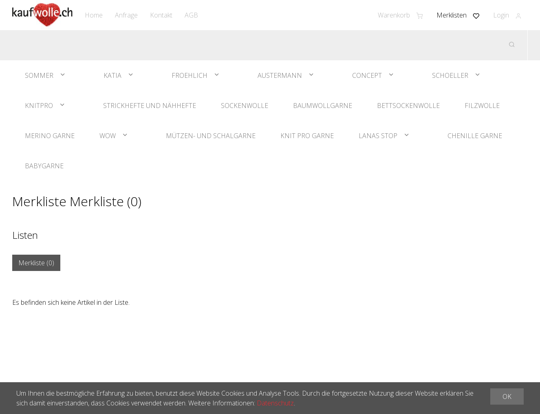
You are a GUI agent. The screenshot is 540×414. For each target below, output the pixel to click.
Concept (367, 75)
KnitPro (39, 105)
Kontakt (161, 15)
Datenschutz (275, 403)
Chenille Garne (474, 135)
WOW (107, 135)
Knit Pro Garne (307, 135)
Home (94, 15)
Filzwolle (482, 105)
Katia (112, 75)
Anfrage (126, 15)
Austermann (280, 75)
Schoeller (450, 75)
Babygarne (44, 165)
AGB (191, 15)
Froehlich (189, 75)
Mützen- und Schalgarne (211, 135)
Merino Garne (50, 135)
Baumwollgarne (322, 105)
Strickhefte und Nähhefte (149, 105)
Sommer (39, 75)
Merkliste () (36, 262)
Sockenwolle (244, 105)
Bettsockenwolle (408, 105)
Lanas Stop (378, 135)
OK (507, 396)
